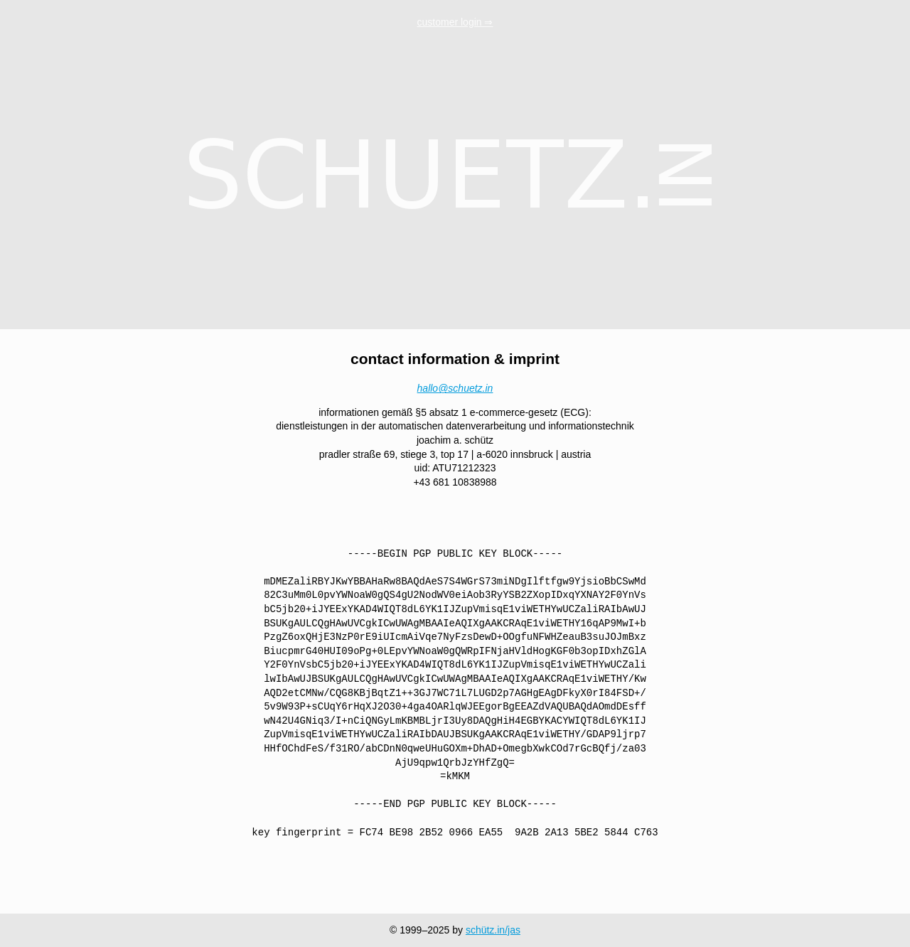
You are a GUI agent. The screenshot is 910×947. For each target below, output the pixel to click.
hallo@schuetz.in (455, 388)
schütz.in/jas (493, 930)
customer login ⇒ (455, 22)
